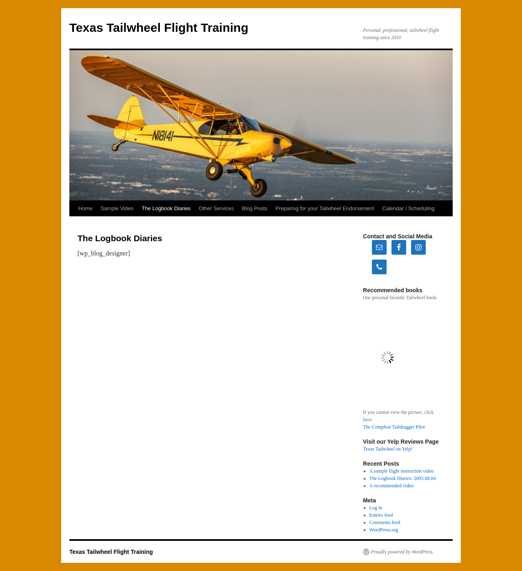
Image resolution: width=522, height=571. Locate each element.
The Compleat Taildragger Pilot (394, 427)
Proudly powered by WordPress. (402, 552)
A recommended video (391, 486)
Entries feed (381, 515)
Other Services (216, 208)
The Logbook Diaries (166, 208)
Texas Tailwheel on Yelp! (387, 449)
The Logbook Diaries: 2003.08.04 (402, 478)
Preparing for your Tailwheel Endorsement (325, 208)
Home (85, 208)
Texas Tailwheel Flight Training (158, 27)
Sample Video (117, 208)
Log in (376, 508)
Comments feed (384, 522)
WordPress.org (383, 530)
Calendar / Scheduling (408, 208)
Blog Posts (254, 208)
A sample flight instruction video (401, 471)
